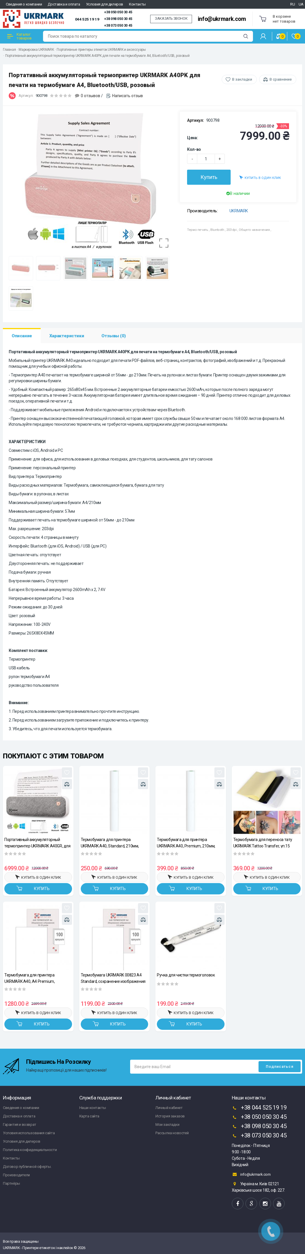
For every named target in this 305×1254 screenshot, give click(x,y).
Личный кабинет (168, 1108)
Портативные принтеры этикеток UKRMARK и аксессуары (101, 50)
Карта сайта (89, 1116)
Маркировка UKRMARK (36, 50)
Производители (16, 1175)
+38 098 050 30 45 (118, 19)
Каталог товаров (19, 36)
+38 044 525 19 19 (259, 1108)
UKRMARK (238, 210)
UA (301, 4)
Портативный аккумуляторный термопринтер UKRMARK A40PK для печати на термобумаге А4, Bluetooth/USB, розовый (97, 56)
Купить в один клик (260, 177)
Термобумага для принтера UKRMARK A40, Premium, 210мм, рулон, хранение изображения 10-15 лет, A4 (190, 842)
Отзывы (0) (113, 335)
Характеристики (66, 335)
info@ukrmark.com (222, 19)
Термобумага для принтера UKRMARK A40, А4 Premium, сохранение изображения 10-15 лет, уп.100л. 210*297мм (37, 978)
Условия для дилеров (104, 4)
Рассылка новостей (172, 1133)
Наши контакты (92, 1108)
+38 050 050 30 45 (118, 12)
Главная (9, 50)
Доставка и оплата (64, 4)
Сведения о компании (24, 4)
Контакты (137, 4)
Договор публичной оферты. (27, 1166)
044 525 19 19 (87, 19)
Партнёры (11, 1183)
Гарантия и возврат (19, 1124)
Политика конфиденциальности (30, 1150)
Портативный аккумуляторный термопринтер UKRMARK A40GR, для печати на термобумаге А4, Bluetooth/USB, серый (37, 842)
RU (292, 4)
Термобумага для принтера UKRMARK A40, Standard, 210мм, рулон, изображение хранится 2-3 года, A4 (111, 842)
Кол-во (194, 149)
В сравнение (281, 79)
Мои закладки (167, 1124)
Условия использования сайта (29, 1133)
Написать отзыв (127, 95)
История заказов (170, 1116)
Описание (22, 335)
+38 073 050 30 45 (118, 25)
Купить (208, 177)
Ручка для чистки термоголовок (186, 975)
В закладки (242, 79)
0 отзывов (90, 95)
